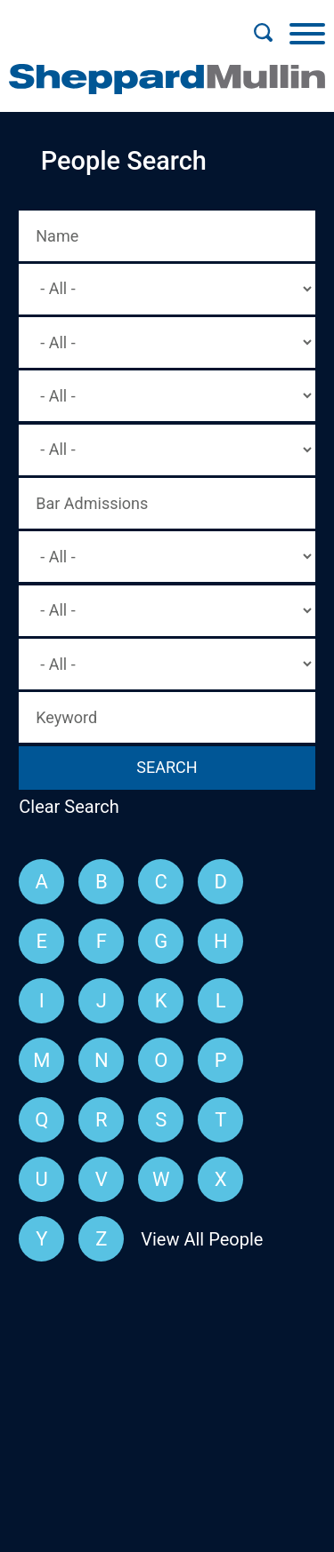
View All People (202, 1239)
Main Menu (109, 23)
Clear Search (69, 806)
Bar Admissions (92, 503)
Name (57, 236)
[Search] (263, 33)
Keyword (66, 717)
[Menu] (307, 33)
